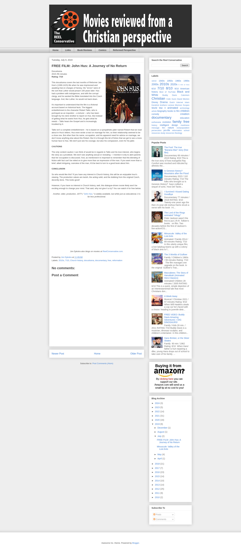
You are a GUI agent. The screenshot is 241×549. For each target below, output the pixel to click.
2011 (157, 493)
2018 (157, 464)
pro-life (167, 130)
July (159, 436)
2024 (157, 403)
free (109, 260)
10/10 (154, 81)
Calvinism (185, 95)
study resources (167, 133)
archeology (184, 108)
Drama (164, 102)
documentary (101, 260)
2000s (155, 84)
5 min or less (183, 85)
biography (162, 111)
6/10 (154, 88)
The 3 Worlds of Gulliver (175, 254)
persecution (157, 130)
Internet (179, 102)
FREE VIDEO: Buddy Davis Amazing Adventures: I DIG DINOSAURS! (174, 318)
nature (171, 127)
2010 (157, 497)
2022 (157, 411)
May (159, 454)
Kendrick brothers (159, 105)
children (184, 110)
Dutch (172, 102)
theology (178, 133)
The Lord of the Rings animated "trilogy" (174, 213)
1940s (162, 81)
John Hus (88, 194)
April (159, 458)
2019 (157, 424)
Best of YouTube (167, 92)
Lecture (171, 105)
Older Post (136, 353)
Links (68, 50)
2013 (157, 485)
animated (172, 107)
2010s (61, 260)
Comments (159, 519)
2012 (157, 489)
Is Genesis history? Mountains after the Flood (176, 172)
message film (158, 128)
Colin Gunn (171, 99)
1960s (178, 81)
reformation (117, 260)
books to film (173, 111)
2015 (157, 476)
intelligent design (169, 125)
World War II (159, 108)
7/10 (67, 260)
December (162, 428)
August (161, 432)
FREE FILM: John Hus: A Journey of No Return (169, 441)
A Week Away (170, 296)
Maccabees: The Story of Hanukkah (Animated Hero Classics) (176, 275)
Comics (102, 50)
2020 (157, 420)
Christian (158, 98)
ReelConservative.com (113, 251)
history (154, 125)
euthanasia (156, 122)
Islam (187, 102)
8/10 (169, 88)
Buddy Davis (169, 95)
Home (56, 50)
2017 (157, 468)
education (184, 118)
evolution (166, 122)
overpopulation (183, 128)
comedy (155, 114)
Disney (155, 102)
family (177, 122)
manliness (185, 125)
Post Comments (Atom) (102, 363)
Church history (76, 260)
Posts (157, 514)
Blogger (135, 543)
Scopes (186, 105)
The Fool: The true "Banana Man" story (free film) (176, 150)
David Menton (183, 99)
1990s (186, 81)
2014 (157, 480)
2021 (157, 416)
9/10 (176, 88)
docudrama (89, 260)
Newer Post (58, 353)
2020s (173, 84)
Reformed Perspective (124, 50)
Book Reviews (84, 50)
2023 (157, 407)
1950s (170, 81)
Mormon (178, 105)
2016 (157, 472)
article (154, 111)
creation (184, 114)
